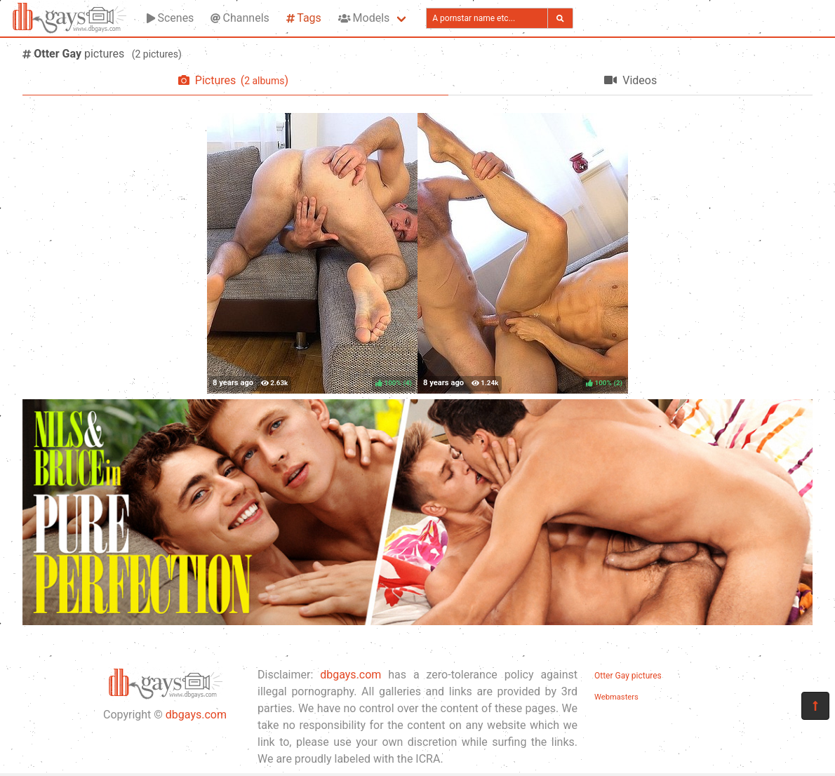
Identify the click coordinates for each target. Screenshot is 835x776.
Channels (240, 18)
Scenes (170, 18)
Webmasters (616, 697)
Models (363, 18)
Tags (303, 18)
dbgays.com (196, 714)
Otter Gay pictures (628, 676)
